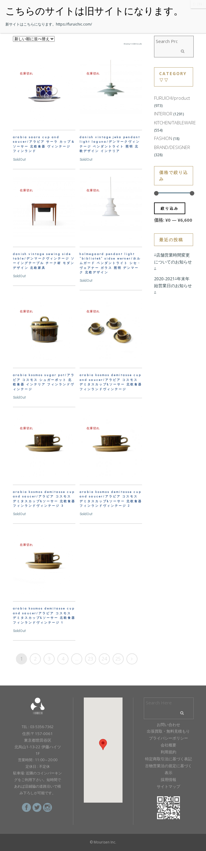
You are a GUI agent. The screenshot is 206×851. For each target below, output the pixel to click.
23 (90, 658)
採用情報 (168, 779)
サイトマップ (168, 786)
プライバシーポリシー (168, 738)
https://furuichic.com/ (74, 24)
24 (104, 658)
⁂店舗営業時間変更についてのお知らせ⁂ (173, 262)
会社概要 (168, 745)
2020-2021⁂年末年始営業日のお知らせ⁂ (173, 285)
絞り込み (170, 208)
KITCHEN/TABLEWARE (175, 123)
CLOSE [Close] (198, 4)
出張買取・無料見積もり (168, 731)
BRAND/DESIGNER (172, 147)
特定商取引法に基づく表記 (168, 758)
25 (118, 658)
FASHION (163, 138)
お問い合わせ (168, 724)
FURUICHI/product (172, 98)
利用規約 (168, 752)
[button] (103, 744)
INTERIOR (163, 114)
